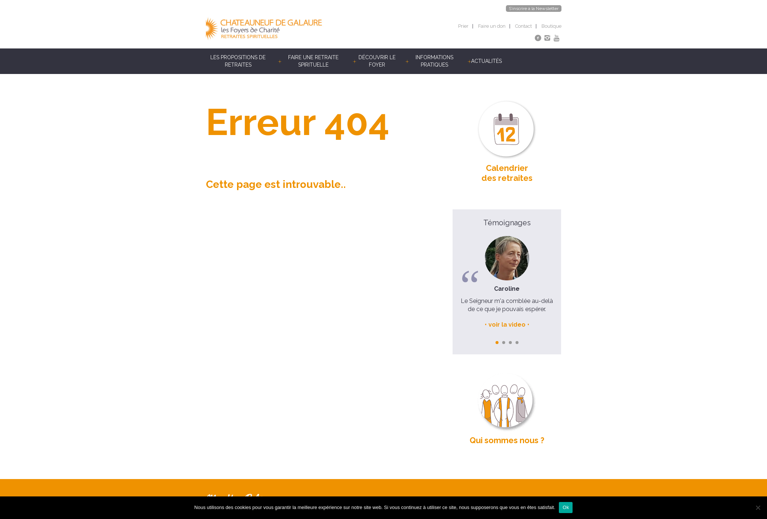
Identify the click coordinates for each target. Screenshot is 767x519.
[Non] (757, 507)
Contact (523, 26)
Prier (463, 26)
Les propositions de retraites (238, 61)
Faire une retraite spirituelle (313, 61)
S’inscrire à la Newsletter (533, 8)
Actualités (486, 61)
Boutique (551, 26)
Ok (566, 507)
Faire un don (492, 26)
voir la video (507, 324)
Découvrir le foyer (377, 61)
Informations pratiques (434, 61)
